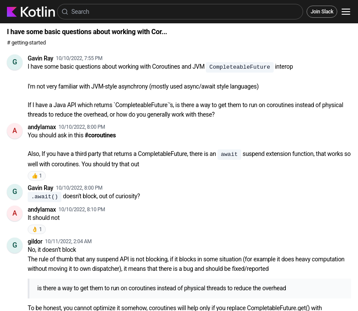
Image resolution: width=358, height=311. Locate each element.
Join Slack (321, 12)
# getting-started (26, 42)
